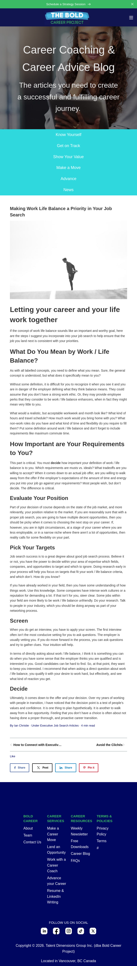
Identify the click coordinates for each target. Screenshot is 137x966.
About (28, 828)
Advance (68, 178)
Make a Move (68, 167)
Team (27, 835)
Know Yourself (68, 134)
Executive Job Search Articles (59, 725)
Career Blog (80, 854)
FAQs (75, 861)
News (68, 190)
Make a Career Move (53, 834)
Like (12, 756)
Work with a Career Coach (56, 865)
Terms (102, 841)
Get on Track (68, 145)
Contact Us (32, 842)
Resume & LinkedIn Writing (55, 896)
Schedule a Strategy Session (68, 4)
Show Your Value (68, 157)
